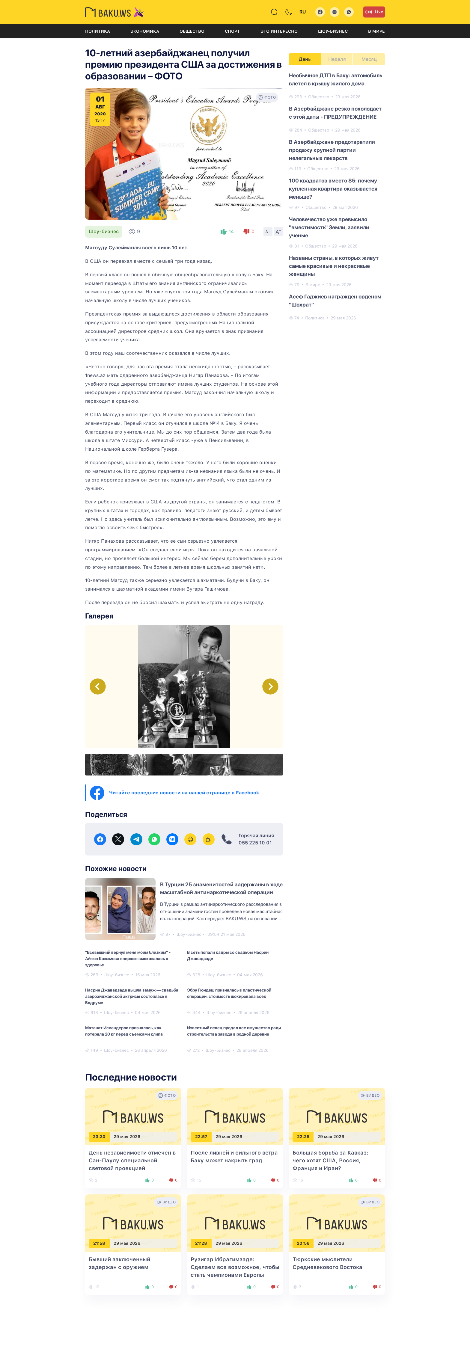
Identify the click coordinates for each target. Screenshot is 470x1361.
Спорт (232, 31)
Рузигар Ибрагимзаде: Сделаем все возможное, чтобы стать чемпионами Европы (235, 1267)
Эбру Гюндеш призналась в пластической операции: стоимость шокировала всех (229, 993)
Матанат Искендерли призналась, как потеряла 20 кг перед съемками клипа (124, 1030)
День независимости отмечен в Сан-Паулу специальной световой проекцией (132, 1160)
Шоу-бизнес (333, 31)
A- (268, 231)
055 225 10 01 (255, 843)
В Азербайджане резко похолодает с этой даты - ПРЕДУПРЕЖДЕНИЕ (335, 112)
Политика (97, 31)
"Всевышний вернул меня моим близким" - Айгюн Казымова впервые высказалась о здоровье (128, 958)
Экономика (144, 31)
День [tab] (305, 59)
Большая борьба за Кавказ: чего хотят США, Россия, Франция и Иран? (330, 1160)
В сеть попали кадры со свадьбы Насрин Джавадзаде (228, 955)
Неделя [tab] (337, 59)
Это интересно (279, 31)
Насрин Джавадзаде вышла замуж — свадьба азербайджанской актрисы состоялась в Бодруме (131, 996)
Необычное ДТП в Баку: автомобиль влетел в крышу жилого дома (335, 79)
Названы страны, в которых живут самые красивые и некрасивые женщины (334, 266)
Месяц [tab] (369, 59)
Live (374, 12)
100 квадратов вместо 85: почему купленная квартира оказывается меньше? (333, 188)
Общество (192, 31)
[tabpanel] (337, 196)
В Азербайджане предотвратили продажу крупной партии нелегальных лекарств (332, 150)
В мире (376, 31)
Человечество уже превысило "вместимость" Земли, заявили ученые (329, 227)
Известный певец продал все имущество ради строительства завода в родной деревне (234, 1030)
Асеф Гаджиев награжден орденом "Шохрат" (335, 300)
